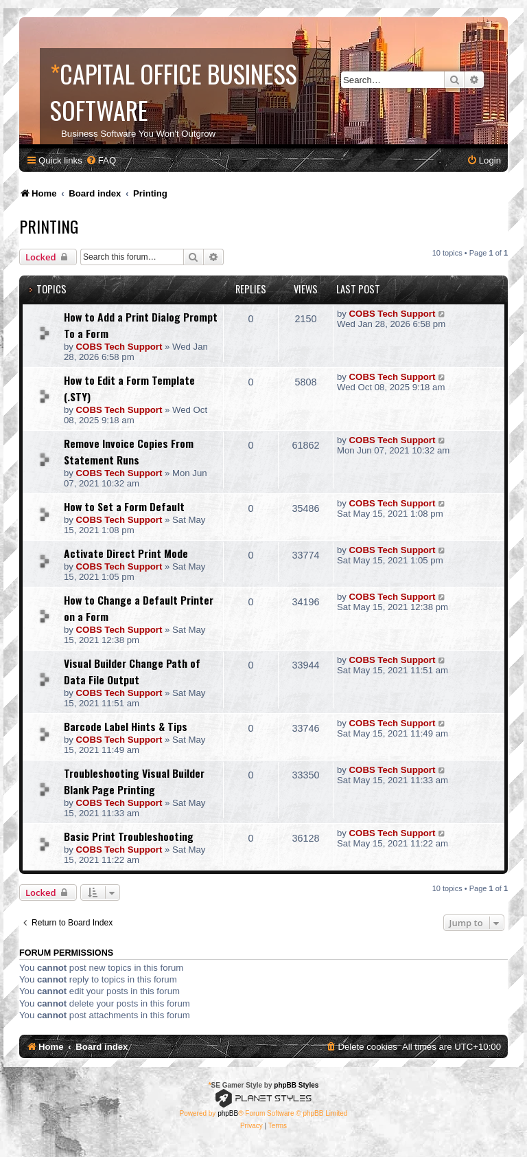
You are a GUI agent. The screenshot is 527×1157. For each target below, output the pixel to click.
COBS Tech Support (119, 346)
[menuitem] (101, 160)
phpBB (228, 1113)
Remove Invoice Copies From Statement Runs (129, 451)
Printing (48, 226)
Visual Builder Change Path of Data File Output (132, 671)
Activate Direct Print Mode (126, 553)
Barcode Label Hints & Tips (125, 726)
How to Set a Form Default (124, 506)
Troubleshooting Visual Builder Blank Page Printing (134, 781)
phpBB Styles (296, 1085)
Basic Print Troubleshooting (129, 836)
